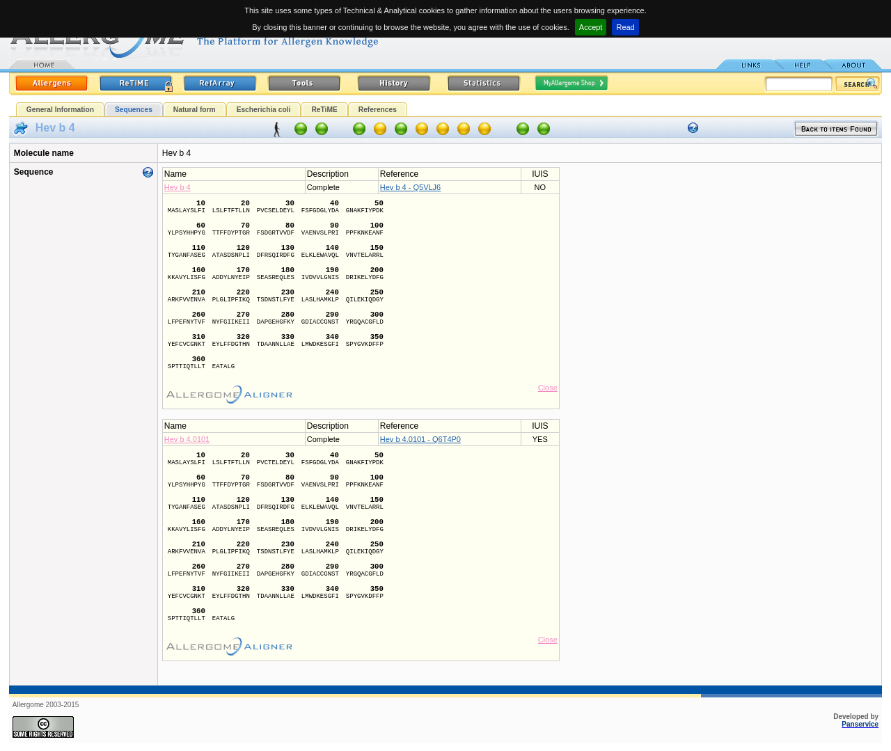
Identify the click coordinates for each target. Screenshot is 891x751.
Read (625, 27)
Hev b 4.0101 (187, 439)
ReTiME (324, 109)
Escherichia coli (264, 109)
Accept (591, 27)
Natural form (194, 109)
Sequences (133, 109)
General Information (60, 109)
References (377, 109)
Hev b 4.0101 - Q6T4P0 (420, 439)
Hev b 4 (177, 187)
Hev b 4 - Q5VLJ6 (410, 187)
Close (548, 388)
